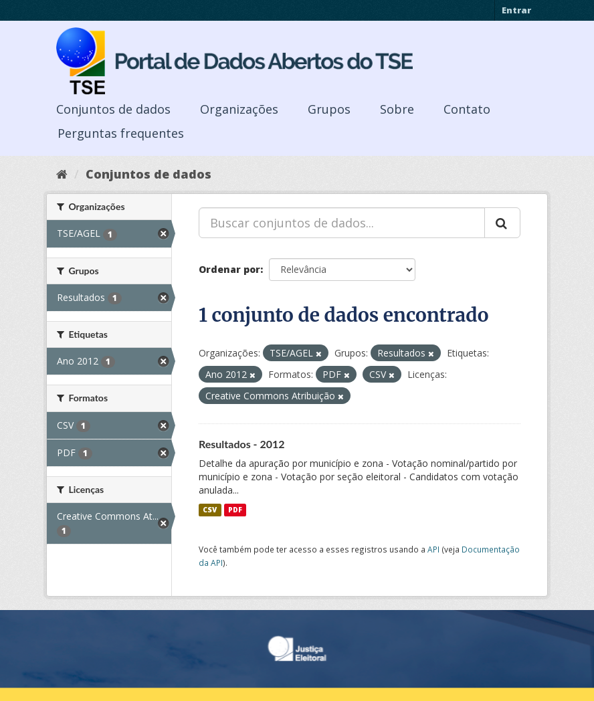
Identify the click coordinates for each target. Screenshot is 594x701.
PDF (235, 509)
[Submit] (502, 222)
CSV (210, 509)
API (433, 549)
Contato (466, 109)
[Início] (62, 174)
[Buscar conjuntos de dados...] (342, 222)
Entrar (516, 10)
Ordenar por (229, 269)
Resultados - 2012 (242, 443)
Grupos (329, 109)
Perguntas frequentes (121, 133)
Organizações (239, 109)
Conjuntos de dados (113, 109)
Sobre (397, 109)
